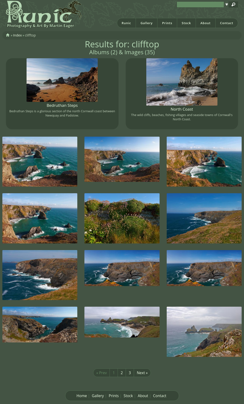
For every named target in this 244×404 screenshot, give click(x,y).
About (205, 23)
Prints (167, 23)
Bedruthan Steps (62, 105)
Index (17, 35)
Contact (226, 23)
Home (82, 395)
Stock (186, 23)
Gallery (147, 23)
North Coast (182, 109)
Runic (126, 23)
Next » (142, 372)
